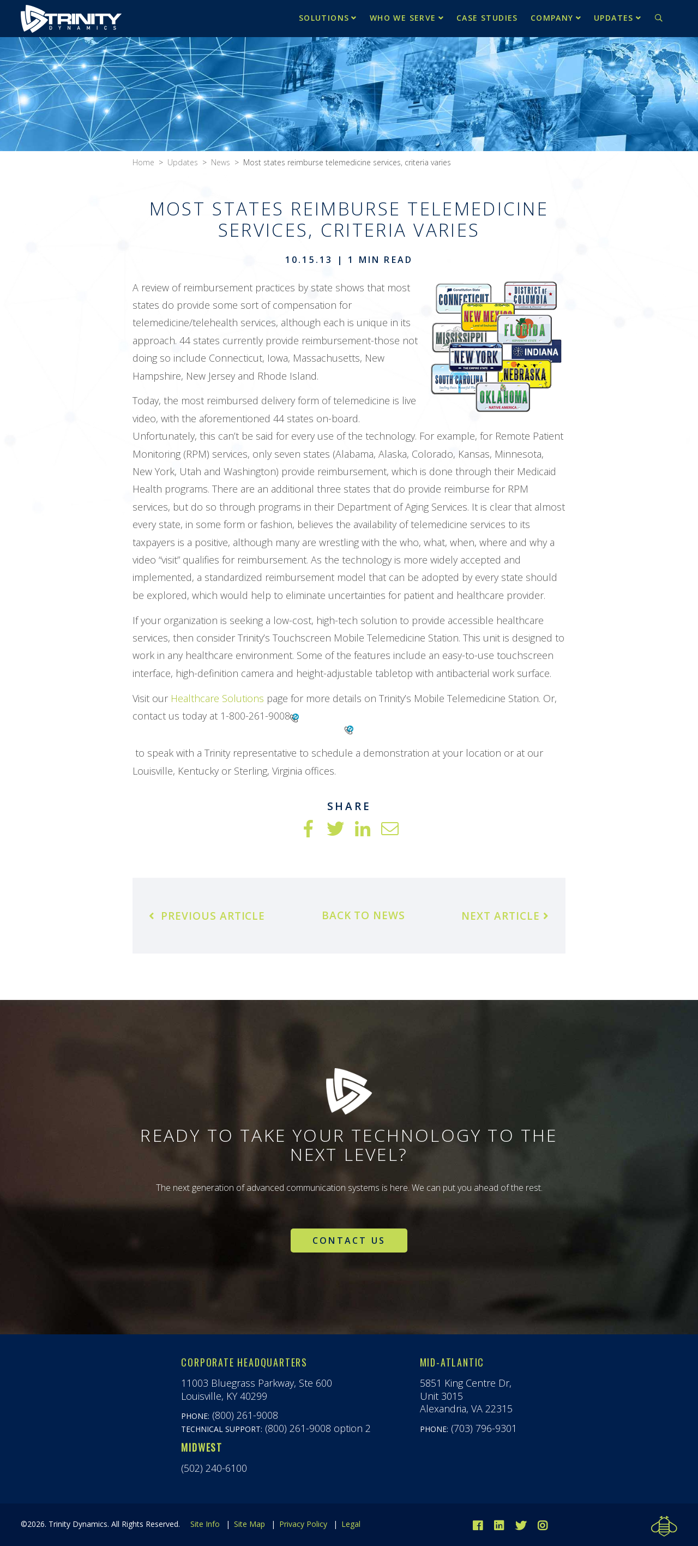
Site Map (249, 1524)
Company (552, 18)
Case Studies (487, 18)
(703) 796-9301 (484, 1428)
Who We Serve (403, 18)
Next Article (505, 916)
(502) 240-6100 (214, 1468)
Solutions (324, 18)
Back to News (363, 915)
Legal (350, 1524)
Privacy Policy (303, 1524)
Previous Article (207, 916)
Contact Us (349, 1241)
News (220, 162)
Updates (614, 18)
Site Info (205, 1524)
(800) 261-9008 (245, 1415)
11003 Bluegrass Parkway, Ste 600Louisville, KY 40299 (256, 1389)
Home (143, 162)
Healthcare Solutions (217, 698)
